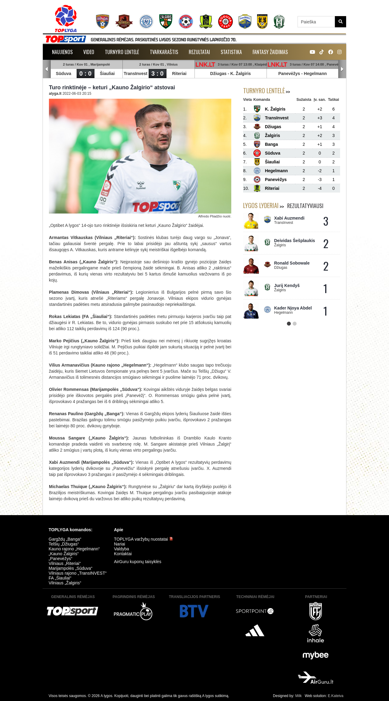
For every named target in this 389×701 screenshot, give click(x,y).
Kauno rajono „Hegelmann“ (74, 548)
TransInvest (135, 73)
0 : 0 (85, 73)
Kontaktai (123, 553)
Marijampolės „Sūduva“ (70, 568)
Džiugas (218, 73)
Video (88, 52)
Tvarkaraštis (164, 52)
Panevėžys (289, 73)
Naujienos (62, 52)
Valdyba (121, 548)
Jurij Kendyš (287, 285)
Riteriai (179, 73)
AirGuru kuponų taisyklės (137, 561)
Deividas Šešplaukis (294, 240)
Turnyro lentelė (122, 52)
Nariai (119, 544)
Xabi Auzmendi (289, 218)
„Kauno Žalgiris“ (64, 553)
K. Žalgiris (240, 73)
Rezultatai (199, 52)
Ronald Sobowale (292, 263)
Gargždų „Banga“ (65, 539)
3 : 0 (157, 73)
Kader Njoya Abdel (293, 308)
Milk (298, 696)
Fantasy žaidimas (270, 52)
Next (342, 69)
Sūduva (63, 73)
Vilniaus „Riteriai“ (65, 563)
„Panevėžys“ (60, 558)
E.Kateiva (335, 696)
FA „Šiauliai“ (60, 578)
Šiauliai (107, 73)
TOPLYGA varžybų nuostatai (143, 539)
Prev (47, 69)
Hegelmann (315, 73)
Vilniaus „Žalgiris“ (65, 582)
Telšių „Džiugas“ (64, 544)
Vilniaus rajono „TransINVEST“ (78, 573)
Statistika (231, 52)
